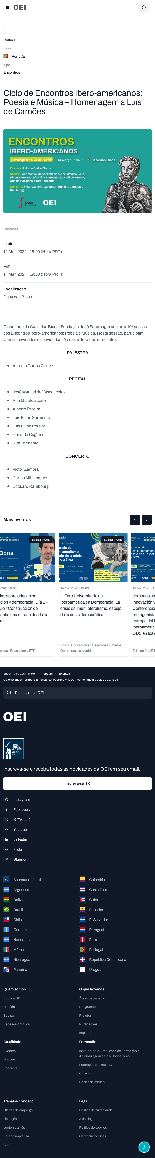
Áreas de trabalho (92, 998)
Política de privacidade (96, 1110)
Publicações (88, 1024)
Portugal (47, 673)
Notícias (9, 1059)
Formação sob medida (95, 1065)
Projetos (85, 1015)
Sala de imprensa (16, 1136)
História (9, 1007)
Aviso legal (87, 1119)
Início (31, 673)
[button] (135, 520)
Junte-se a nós (14, 1127)
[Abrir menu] (7, 7)
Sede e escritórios (16, 1024)
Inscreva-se (77, 783)
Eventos (64, 673)
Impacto (85, 1033)
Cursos (84, 1073)
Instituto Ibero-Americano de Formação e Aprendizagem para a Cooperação (109, 1053)
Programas (87, 1007)
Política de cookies (93, 1127)
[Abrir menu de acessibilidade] (144, 1147)
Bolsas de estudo (92, 1082)
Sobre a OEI (12, 998)
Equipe (8, 1015)
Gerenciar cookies (92, 1136)
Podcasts (10, 1068)
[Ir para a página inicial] (19, 7)
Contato (9, 1145)
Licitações (10, 1119)
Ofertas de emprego (18, 1110)
